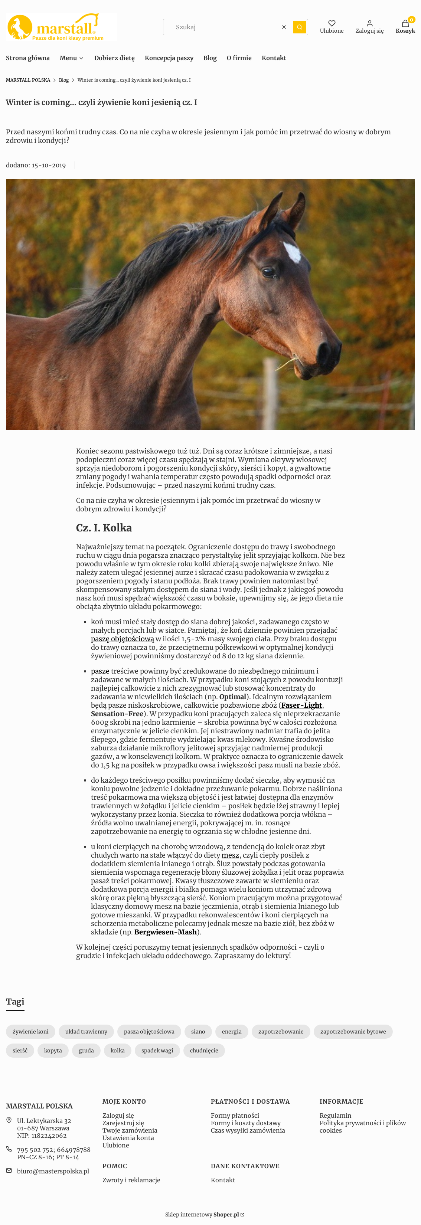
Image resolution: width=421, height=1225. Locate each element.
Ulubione (115, 1145)
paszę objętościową (122, 639)
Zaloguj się (118, 1115)
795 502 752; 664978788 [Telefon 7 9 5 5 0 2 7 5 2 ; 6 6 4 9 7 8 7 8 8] (54, 1149)
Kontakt (223, 1180)
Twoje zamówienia (129, 1130)
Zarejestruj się (123, 1123)
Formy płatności (235, 1115)
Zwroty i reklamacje (131, 1180)
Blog (64, 80)
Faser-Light (301, 705)
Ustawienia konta (128, 1138)
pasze (100, 671)
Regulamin (336, 1115)
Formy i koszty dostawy (246, 1123)
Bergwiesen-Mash (165, 932)
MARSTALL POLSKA (28, 80)
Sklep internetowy (202, 1214)
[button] (299, 27)
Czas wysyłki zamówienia (248, 1130)
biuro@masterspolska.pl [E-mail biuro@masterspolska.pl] (53, 1171)
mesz (230, 855)
